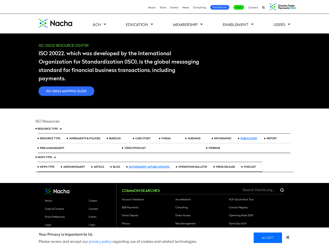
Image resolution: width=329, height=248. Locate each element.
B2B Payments (130, 207)
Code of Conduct (54, 208)
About (152, 7)
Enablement (236, 24)
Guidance (194, 138)
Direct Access (183, 215)
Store (163, 7)
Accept (268, 237)
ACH (97, 24)
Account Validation (133, 199)
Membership (185, 24)
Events (174, 7)
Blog (116, 166)
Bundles (115, 138)
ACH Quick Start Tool (241, 199)
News (186, 7)
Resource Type (48, 128)
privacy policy (100, 241)
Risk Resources (220, 7)
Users (279, 24)
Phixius (126, 223)
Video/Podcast (135, 148)
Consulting (199, 7)
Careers (93, 200)
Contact (253, 7)
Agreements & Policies (84, 138)
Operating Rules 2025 (241, 215)
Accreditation (183, 199)
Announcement (74, 166)
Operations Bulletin (192, 166)
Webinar (214, 148)
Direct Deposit (130, 215)
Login (239, 7)
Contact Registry (238, 207)
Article (99, 166)
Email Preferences (55, 216)
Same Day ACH (238, 223)
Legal (48, 224)
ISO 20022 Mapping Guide (66, 91)
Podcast (250, 166)
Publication (248, 138)
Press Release (225, 166)
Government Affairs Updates (149, 166)
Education (137, 24)
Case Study (143, 138)
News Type (45, 157)
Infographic (222, 138)
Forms (166, 138)
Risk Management (52, 148)
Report (272, 138)
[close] (287, 238)
